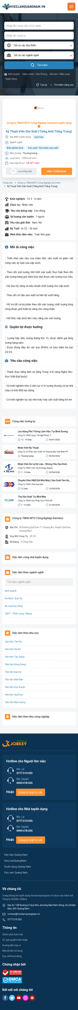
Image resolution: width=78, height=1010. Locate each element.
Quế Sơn (38, 137)
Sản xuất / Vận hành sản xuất (43, 148)
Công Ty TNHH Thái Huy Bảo (30, 484)
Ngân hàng (11, 79)
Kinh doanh (12, 74)
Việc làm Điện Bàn (14, 679)
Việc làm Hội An (13, 649)
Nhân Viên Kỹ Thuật (28, 447)
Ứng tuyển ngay (56, 171)
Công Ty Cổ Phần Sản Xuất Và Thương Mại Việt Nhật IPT (43, 452)
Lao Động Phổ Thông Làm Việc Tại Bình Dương (43, 431)
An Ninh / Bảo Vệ (13, 598)
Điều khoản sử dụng (12, 950)
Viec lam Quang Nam (16, 872)
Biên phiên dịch (15, 148)
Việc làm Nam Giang (15, 702)
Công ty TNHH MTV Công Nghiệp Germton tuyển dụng (39, 124)
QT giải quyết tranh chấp (14, 940)
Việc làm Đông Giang (15, 664)
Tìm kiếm (39, 65)
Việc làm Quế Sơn (14, 694)
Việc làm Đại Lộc (13, 672)
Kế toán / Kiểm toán (60, 74)
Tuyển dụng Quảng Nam (17, 866)
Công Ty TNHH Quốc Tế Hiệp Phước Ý (34, 435)
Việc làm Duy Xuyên (15, 687)
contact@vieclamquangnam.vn (24, 914)
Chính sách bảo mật (12, 934)
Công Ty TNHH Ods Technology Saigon (35, 468)
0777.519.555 (15, 919)
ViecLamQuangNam (15, 860)
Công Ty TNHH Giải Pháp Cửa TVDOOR (35, 500)
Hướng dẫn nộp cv (11, 945)
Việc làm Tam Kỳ (13, 641)
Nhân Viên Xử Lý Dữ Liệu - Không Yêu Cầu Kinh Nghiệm (42, 464)
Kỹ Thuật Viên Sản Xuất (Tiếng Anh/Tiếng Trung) (39, 131)
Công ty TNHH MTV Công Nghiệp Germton (39, 182)
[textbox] (39, 45)
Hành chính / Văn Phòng (34, 74)
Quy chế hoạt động (12, 956)
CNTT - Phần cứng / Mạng (18, 613)
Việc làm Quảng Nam (16, 854)
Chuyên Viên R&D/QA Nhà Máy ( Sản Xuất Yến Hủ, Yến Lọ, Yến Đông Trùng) (44, 480)
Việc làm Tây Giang (14, 656)
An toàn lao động (14, 606)
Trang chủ (7, 182)
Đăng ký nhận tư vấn (30, 792)
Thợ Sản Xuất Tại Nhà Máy (32, 496)
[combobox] (39, 45)
